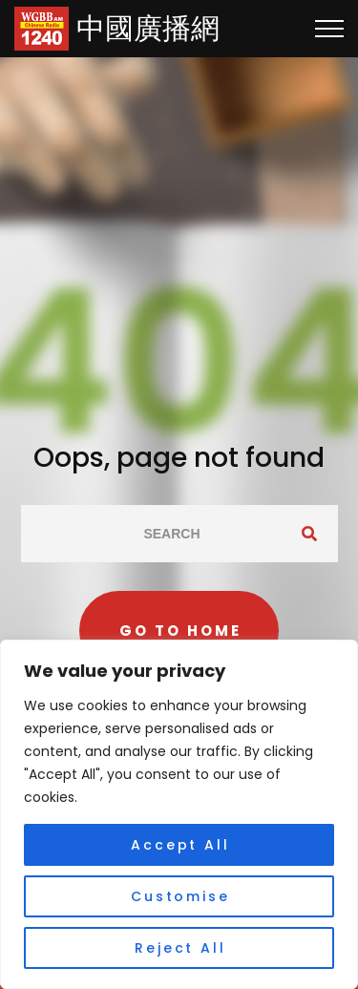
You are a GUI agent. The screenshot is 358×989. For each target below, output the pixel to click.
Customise (180, 896)
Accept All (180, 844)
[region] (179, 814)
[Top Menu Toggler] (329, 28)
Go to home (180, 631)
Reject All (180, 947)
